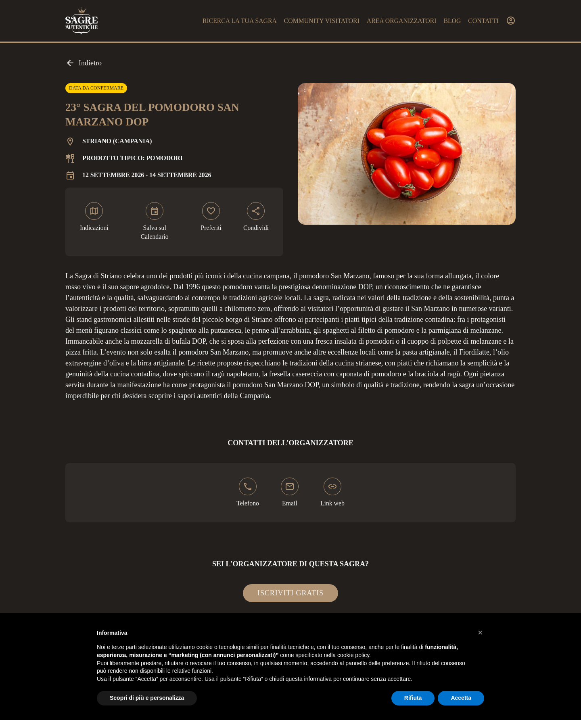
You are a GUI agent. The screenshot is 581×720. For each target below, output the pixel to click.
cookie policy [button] (353, 655)
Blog (452, 20)
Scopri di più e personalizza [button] (147, 698)
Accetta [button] (461, 698)
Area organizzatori (402, 20)
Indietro (83, 63)
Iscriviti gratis (290, 593)
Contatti (483, 20)
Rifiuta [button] (413, 698)
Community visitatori (321, 20)
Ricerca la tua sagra (240, 20)
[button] (480, 632)
